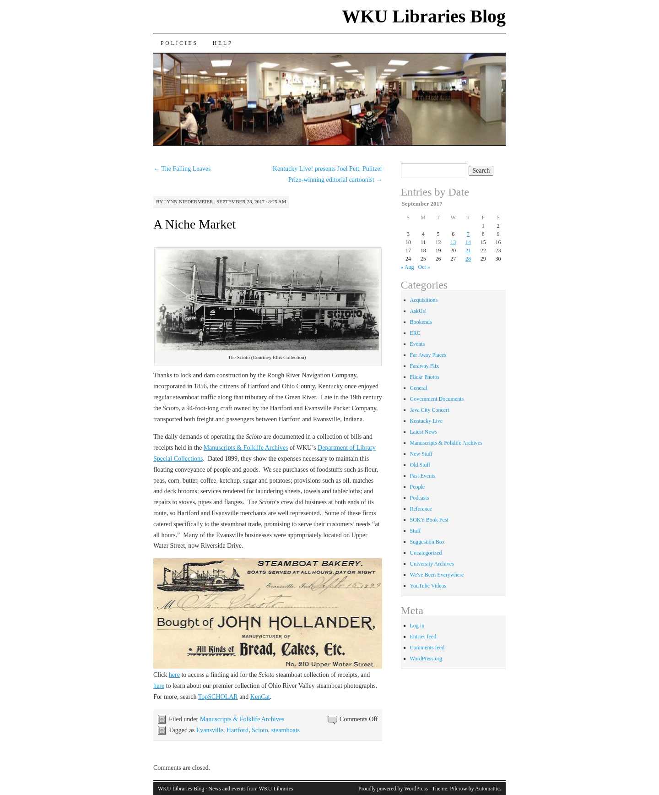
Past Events (423, 476)
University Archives (432, 564)
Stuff (415, 531)
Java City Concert (429, 410)
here (174, 674)
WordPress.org (426, 658)
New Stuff (421, 454)
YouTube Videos (428, 586)
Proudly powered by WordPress (393, 788)
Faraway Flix (424, 366)
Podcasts (419, 498)
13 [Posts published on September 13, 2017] (453, 242)
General (418, 388)
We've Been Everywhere (437, 575)
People (417, 487)
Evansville (209, 730)
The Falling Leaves (182, 168)
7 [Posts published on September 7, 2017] (468, 234)
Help (222, 43)
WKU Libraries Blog (424, 16)
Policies (179, 43)
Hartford (237, 730)
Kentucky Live (426, 421)
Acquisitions (424, 300)
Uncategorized (426, 553)
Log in (417, 625)
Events (417, 344)
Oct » (424, 267)
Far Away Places (428, 355)
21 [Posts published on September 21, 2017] (468, 250)
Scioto (260, 730)
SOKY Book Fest (429, 520)
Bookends (421, 322)
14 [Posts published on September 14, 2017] (468, 242)
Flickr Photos (424, 377)
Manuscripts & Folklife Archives (246, 447)
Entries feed (423, 636)
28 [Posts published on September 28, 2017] (468, 259)
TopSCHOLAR (218, 696)
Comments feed (427, 647)
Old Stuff (420, 465)
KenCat (260, 696)
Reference (421, 509)
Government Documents (437, 399)
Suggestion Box (427, 542)
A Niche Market (194, 224)
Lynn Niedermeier (188, 201)
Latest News (424, 432)
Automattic (487, 788)
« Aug (407, 267)
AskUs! (418, 311)
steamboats (285, 730)
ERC (415, 333)
